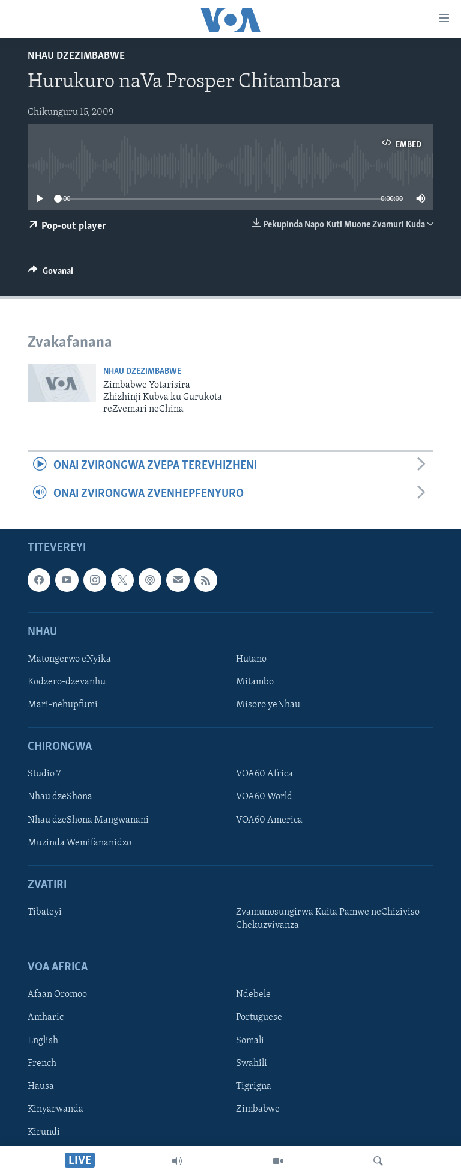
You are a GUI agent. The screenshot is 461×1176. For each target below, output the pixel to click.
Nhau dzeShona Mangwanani (88, 820)
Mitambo (255, 682)
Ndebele (253, 995)
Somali (250, 1041)
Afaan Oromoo (57, 995)
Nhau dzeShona (60, 797)
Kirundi (44, 1132)
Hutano (251, 659)
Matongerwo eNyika (69, 659)
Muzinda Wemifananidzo (79, 843)
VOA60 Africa (264, 774)
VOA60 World (264, 797)
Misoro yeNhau (268, 705)
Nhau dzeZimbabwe (76, 56)
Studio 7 (44, 774)
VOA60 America (269, 820)
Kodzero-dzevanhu (67, 682)
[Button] (50, 274)
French (42, 1063)
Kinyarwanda (55, 1109)
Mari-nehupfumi (63, 705)
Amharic (46, 1018)
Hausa (41, 1086)
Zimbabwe (258, 1109)
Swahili (251, 1063)
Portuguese (259, 1018)
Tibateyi (45, 912)
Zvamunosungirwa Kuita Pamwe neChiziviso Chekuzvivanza (328, 918)
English (43, 1041)
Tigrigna (253, 1086)
